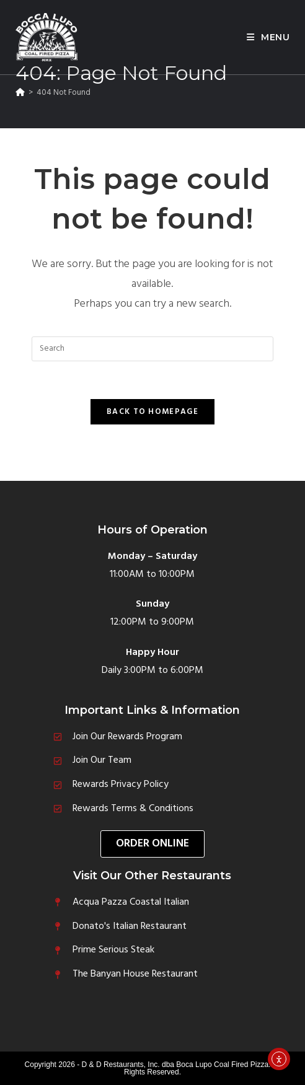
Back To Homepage (152, 411)
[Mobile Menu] (268, 37)
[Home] (20, 92)
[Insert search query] (152, 348)
